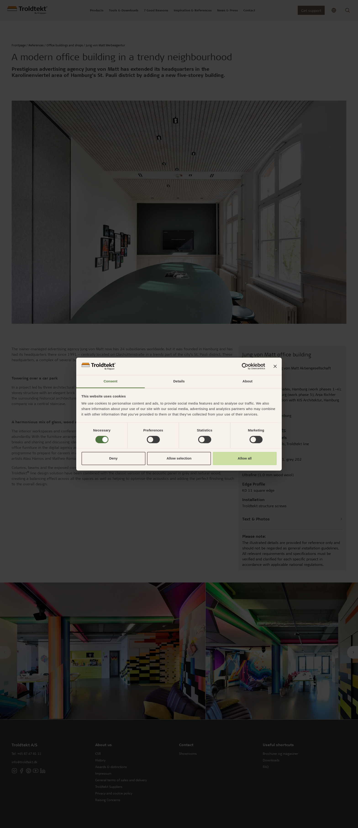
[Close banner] (275, 366)
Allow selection (178, 458)
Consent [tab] (111, 381)
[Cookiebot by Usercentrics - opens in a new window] (245, 366)
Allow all (245, 458)
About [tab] (247, 381)
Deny (113, 458)
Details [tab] (179, 381)
